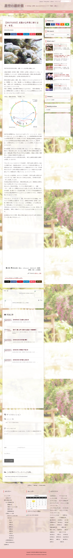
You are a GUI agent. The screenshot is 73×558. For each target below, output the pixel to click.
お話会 (8, 498)
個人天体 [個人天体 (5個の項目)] (52, 520)
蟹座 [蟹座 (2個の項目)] (51, 539)
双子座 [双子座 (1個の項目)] (60, 522)
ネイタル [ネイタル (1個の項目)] (65, 507)
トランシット (26, 268)
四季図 (26, 15)
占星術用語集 (9, 540)
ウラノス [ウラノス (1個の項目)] (64, 498)
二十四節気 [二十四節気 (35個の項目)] (62, 517)
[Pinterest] (20, 34)
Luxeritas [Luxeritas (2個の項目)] (52, 495)
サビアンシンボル (12, 515)
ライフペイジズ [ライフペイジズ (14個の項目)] (54, 515)
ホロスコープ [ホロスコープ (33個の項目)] (63, 510)
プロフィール (57, 1)
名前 (5, 447)
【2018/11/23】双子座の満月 (19, 339)
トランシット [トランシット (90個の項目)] (64, 503)
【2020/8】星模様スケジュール (60, 85)
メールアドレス (21, 447)
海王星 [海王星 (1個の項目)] (52, 534)
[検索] (70, 1)
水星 (11, 524)
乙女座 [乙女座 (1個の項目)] (52, 517)
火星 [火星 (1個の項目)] (59, 534)
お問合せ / (52, 1)
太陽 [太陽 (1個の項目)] (66, 524)
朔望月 (9, 509)
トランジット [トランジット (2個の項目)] (53, 505)
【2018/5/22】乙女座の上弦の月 (20, 319)
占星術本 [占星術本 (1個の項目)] (52, 522)
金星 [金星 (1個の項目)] (51, 541)
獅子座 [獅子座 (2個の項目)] (58, 537)
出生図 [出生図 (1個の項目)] (60, 520)
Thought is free (43, 554)
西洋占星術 (11, 15)
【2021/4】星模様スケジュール (60, 45)
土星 (11, 533)
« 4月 (31, 508)
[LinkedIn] (26, 34)
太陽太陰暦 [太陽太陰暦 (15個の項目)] (53, 527)
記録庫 (6, 544)
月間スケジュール (12, 506)
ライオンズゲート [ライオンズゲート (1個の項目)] (54, 512)
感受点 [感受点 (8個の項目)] (64, 527)
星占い (20, 268)
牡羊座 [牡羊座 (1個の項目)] (52, 537)
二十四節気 (37, 269)
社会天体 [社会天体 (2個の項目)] (66, 537)
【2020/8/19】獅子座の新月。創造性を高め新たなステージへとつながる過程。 (61, 76)
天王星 (11, 535)
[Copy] (39, 34)
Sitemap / (41, 1)
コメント (6, 433)
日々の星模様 (19, 15)
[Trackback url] (23, 476)
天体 (9, 518)
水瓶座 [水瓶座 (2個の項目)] (52, 532)
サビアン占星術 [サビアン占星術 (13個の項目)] (63, 500)
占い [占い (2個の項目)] (66, 520)
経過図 (38, 268)
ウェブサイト (7, 453)
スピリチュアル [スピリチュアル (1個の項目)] (54, 503)
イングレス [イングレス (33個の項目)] (53, 498)
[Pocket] (33, 34)
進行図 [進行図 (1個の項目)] (65, 539)
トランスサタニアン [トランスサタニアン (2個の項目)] (55, 507)
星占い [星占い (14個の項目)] (52, 529)
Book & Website (10, 542)
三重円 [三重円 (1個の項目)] (65, 515)
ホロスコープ (33, 268)
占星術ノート (10, 513)
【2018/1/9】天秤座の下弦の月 (20, 349)
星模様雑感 (10, 511)
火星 (11, 529)
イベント (7, 495)
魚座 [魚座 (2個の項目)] (62, 541)
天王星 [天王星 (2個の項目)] (52, 524)
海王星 (11, 537)
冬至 (33, 269)
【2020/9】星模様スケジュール (60, 65)
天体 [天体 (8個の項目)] (66, 522)
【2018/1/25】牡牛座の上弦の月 (20, 359)
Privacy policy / (47, 1)
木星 (11, 531)
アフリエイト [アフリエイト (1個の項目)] (63, 495)
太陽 (11, 522)
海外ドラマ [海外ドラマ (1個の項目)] (62, 532)
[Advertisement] (23, 234)
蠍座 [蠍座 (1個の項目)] (58, 539)
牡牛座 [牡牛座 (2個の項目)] (65, 534)
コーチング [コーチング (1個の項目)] (53, 500)
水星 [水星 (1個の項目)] (66, 529)
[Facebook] (14, 34)
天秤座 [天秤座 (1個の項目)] (59, 524)
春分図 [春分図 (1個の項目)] (60, 529)
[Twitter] (7, 34)
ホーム (5, 15)
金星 (11, 526)
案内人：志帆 (38, 273)
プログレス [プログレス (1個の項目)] (53, 510)
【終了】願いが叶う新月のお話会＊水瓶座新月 (24, 329)
